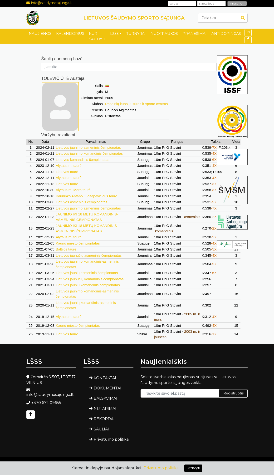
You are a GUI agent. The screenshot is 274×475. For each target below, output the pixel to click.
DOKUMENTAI (107, 388)
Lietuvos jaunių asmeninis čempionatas (87, 273)
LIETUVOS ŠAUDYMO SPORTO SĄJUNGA (134, 18)
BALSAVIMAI (105, 398)
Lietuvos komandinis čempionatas (82, 160)
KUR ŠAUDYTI (97, 36)
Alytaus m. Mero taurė (73, 190)
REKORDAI (104, 419)
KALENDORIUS (70, 33)
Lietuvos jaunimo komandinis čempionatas (89, 153)
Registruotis (233, 393)
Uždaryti (193, 468)
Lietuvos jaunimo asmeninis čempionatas (88, 147)
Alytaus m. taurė (68, 165)
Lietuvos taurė (67, 172)
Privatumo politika (111, 439)
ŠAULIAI (101, 429)
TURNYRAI (136, 33)
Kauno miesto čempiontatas (78, 243)
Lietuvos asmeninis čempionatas (81, 202)
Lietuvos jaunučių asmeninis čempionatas (89, 255)
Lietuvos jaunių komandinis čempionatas (88, 285)
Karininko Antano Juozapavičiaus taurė (86, 196)
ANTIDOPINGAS (226, 33)
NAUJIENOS (40, 33)
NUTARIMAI (105, 408)
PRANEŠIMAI (195, 33)
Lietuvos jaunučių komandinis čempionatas (89, 279)
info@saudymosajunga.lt (51, 3)
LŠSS (114, 33)
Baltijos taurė (66, 249)
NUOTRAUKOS (164, 33)
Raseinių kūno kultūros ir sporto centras (136, 104)
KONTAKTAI (105, 378)
